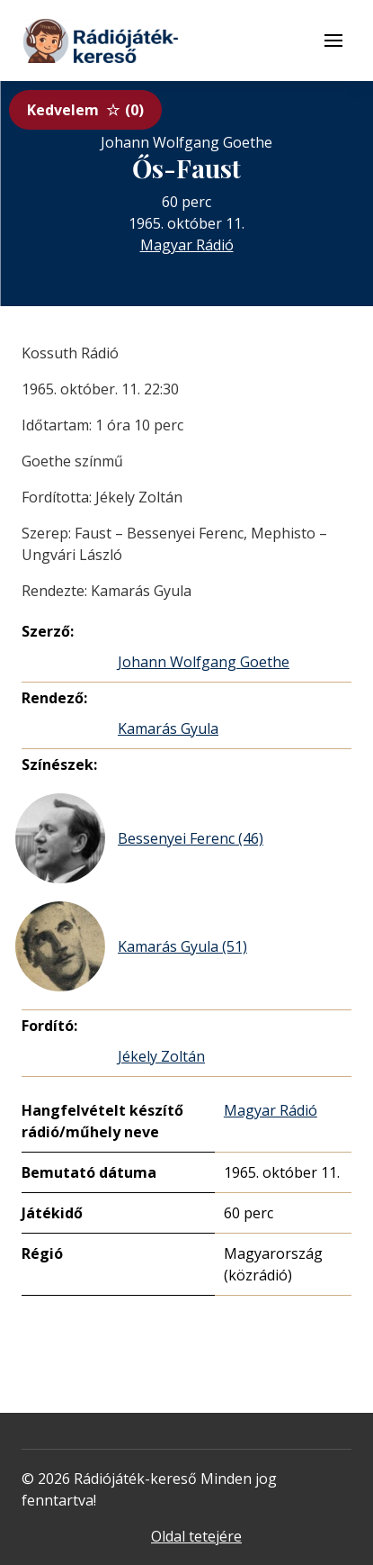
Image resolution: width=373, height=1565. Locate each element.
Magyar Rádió (187, 245)
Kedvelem (85, 110)
